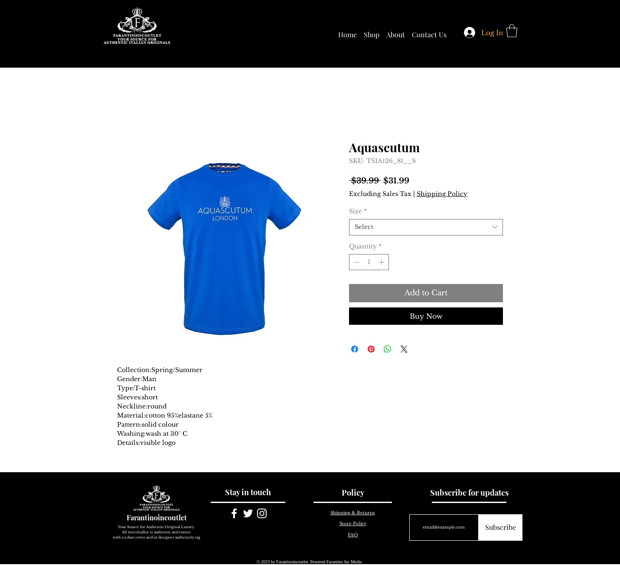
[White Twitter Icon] (248, 513)
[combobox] (426, 227)
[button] (511, 30)
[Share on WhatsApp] (387, 349)
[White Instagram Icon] (261, 513)
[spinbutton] (369, 262)
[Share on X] (404, 349)
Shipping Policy (442, 194)
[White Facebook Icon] (234, 513)
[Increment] (382, 262)
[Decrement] (355, 262)
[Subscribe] (500, 527)
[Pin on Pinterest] (371, 349)
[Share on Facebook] (354, 349)
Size (358, 211)
